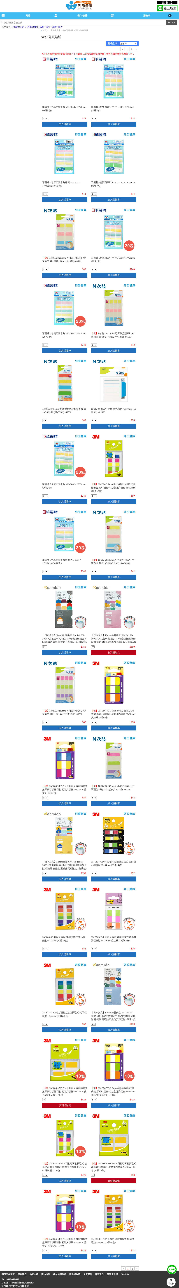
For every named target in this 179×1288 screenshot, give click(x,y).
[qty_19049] (93, 1175)
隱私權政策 (74, 1274)
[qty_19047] (94, 495)
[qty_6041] (94, 269)
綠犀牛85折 (57, 27)
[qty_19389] (44, 873)
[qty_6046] (94, 118)
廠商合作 (99, 1274)
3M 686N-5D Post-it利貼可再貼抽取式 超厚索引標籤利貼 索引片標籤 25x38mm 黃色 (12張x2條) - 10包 (64, 1091)
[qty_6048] (94, 194)
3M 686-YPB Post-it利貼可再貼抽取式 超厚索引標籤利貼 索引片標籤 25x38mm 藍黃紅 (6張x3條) (64, 789)
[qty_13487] (94, 345)
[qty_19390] (93, 1024)
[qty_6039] (45, 571)
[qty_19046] (45, 1175)
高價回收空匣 (8, 1274)
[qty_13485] (45, 722)
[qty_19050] (45, 1250)
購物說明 (45, 1274)
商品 (28, 15)
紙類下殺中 (45, 27)
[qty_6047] (45, 495)
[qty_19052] (94, 1099)
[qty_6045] (45, 345)
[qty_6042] (45, 118)
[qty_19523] (94, 948)
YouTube (125, 1274)
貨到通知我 (114, 652)
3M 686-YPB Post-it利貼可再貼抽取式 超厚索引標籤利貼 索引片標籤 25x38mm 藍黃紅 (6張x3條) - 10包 (64, 1242)
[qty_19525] (45, 1024)
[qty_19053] (94, 722)
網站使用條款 (59, 1274)
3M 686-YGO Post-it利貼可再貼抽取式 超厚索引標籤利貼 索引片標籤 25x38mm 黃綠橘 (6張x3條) (113, 714)
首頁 (45, 30)
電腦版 (167, 2)
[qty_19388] (44, 646)
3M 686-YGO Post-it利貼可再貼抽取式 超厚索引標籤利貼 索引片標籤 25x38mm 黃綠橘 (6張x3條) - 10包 (113, 1091)
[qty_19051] (45, 797)
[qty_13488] (45, 269)
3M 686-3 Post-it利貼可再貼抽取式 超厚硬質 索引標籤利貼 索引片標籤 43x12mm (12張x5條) (113, 487)
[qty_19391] (93, 646)
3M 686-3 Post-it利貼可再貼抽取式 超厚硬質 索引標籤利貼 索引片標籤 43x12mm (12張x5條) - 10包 (64, 1167)
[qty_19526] (94, 873)
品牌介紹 (34, 1274)
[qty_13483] (94, 797)
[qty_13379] (94, 420)
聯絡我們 (22, 1274)
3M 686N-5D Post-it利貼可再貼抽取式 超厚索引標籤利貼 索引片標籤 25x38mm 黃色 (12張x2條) (113, 1167)
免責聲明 (87, 1274)
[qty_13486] (94, 571)
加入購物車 (65, 124)
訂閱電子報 (112, 1274)
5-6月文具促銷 (32, 27)
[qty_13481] (44, 420)
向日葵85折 (18, 27)
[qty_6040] (45, 194)
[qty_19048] (44, 1099)
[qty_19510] (94, 1250)
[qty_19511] (45, 948)
